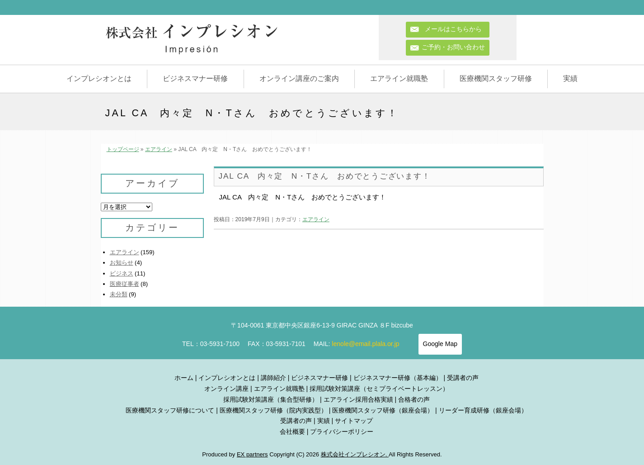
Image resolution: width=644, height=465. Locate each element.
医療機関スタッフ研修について (170, 410)
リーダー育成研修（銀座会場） (483, 410)
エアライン (158, 149)
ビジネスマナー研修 (195, 78)
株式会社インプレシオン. (355, 454)
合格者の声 (414, 399)
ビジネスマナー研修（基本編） (397, 377)
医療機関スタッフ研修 (496, 78)
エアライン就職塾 (399, 78)
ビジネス (121, 273)
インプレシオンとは (99, 78)
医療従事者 (124, 283)
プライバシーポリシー (341, 431)
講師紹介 (273, 377)
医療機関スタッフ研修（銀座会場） (382, 410)
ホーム (183, 377)
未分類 (118, 294)
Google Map (440, 343)
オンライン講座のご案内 (299, 78)
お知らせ (121, 262)
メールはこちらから (456, 29)
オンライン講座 (226, 388)
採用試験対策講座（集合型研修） (270, 399)
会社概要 (292, 431)
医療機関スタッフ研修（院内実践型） (273, 410)
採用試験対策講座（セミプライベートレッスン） (379, 388)
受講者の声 (463, 377)
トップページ (123, 149)
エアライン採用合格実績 (358, 399)
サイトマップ (354, 420)
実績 (570, 78)
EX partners (252, 454)
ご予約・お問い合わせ (453, 47)
